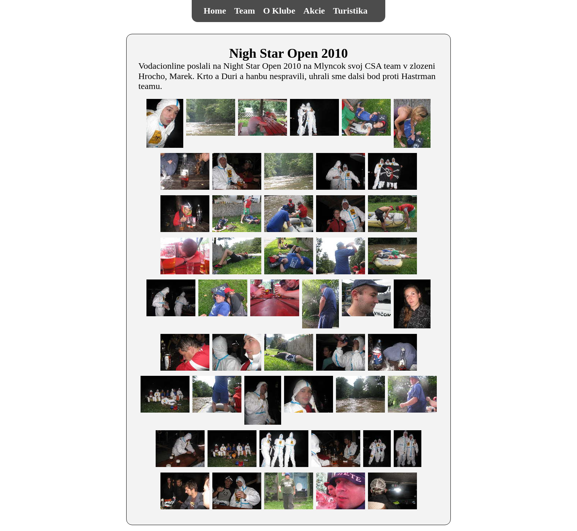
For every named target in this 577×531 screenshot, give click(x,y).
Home (214, 10)
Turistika (350, 10)
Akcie (314, 10)
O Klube (279, 10)
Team (244, 10)
